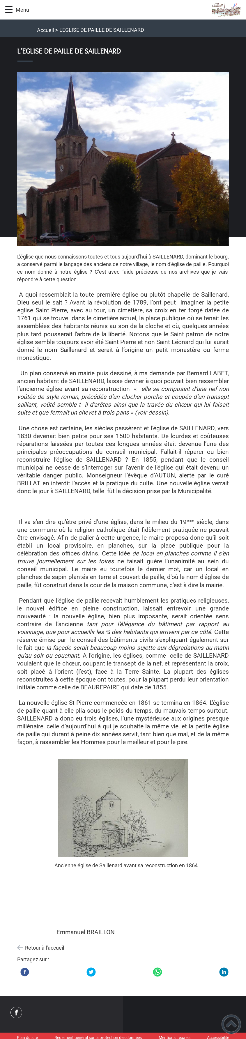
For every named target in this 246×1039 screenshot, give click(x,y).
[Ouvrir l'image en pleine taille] (123, 159)
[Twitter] (91, 972)
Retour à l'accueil (44, 948)
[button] (9, 9)
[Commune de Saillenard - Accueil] (138, 10)
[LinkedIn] (224, 972)
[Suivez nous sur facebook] (16, 1012)
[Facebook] (25, 972)
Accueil (45, 30)
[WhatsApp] (157, 972)
